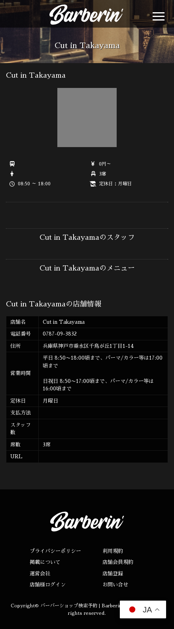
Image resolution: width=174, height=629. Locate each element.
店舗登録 (112, 573)
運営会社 (40, 573)
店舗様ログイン (48, 584)
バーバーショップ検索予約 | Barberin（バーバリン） (97, 605)
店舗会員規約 (117, 562)
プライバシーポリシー (55, 551)
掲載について (45, 562)
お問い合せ (115, 584)
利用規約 (112, 551)
